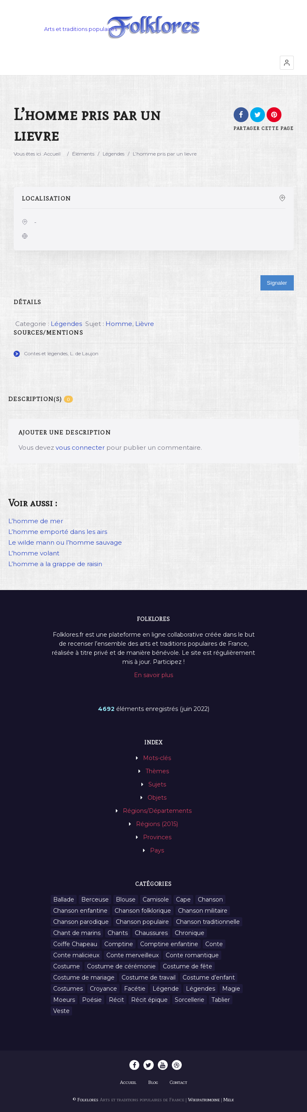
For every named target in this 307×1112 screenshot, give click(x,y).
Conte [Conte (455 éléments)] (214, 944)
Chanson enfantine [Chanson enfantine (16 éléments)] (80, 910)
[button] (287, 63)
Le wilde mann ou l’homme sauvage (65, 542)
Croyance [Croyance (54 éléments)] (103, 988)
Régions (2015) (157, 824)
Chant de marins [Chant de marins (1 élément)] (77, 933)
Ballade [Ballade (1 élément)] (63, 899)
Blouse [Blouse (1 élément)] (126, 899)
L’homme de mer (35, 521)
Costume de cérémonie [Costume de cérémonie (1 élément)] (121, 966)
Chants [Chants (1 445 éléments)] (118, 933)
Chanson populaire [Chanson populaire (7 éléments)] (142, 921)
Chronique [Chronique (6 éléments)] (189, 933)
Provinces (157, 837)
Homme (118, 324)
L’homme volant (33, 553)
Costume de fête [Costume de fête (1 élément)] (187, 966)
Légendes (113, 154)
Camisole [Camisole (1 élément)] (156, 899)
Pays (157, 850)
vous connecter (80, 447)
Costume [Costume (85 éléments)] (66, 966)
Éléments (83, 154)
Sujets (157, 784)
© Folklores (85, 1100)
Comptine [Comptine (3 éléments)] (118, 944)
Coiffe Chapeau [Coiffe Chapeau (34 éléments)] (75, 944)
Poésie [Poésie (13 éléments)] (92, 999)
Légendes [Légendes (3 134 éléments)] (200, 988)
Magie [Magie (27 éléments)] (231, 988)
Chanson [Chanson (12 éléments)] (210, 899)
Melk (228, 1100)
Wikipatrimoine (204, 1100)
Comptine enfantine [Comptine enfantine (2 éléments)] (169, 944)
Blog (153, 1082)
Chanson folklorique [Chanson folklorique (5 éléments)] (143, 910)
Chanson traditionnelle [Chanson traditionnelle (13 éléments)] (208, 921)
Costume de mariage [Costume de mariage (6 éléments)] (84, 977)
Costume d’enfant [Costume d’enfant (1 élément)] (209, 977)
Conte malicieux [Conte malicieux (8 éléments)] (76, 955)
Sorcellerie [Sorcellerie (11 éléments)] (189, 999)
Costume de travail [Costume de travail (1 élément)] (149, 977)
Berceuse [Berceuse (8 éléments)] (95, 899)
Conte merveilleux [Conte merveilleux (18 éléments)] (132, 955)
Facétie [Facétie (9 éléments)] (134, 988)
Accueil (52, 154)
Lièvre (144, 324)
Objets (157, 797)
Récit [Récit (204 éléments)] (116, 999)
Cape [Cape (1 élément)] (183, 899)
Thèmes (157, 771)
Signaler (277, 283)
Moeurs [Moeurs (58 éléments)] (64, 999)
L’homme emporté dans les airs (57, 532)
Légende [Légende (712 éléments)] (165, 988)
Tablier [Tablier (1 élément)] (220, 999)
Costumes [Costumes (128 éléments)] (68, 988)
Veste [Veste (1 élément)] (61, 1011)
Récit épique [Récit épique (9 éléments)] (149, 999)
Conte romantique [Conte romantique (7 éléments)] (192, 955)
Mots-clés (157, 758)
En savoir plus (153, 675)
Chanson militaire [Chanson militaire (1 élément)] (202, 910)
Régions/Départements (157, 811)
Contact (178, 1082)
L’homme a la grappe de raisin (55, 564)
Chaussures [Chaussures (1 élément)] (151, 933)
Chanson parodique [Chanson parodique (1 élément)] (81, 921)
